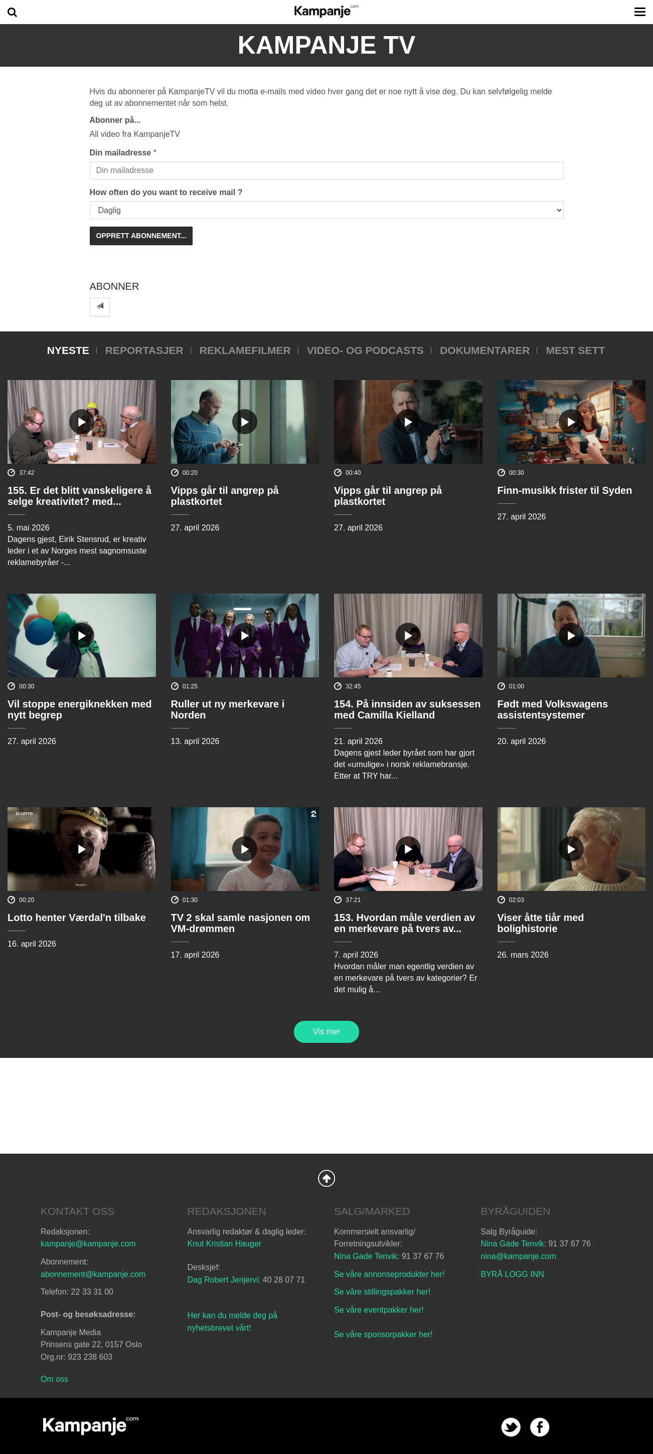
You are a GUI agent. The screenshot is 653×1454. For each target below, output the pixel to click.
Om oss (54, 1379)
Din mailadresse (120, 152)
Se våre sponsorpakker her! (383, 1334)
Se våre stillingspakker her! (383, 1292)
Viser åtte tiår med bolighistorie (541, 923)
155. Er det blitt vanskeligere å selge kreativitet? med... (79, 496)
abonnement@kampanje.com (93, 1274)
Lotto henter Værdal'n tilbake (77, 917)
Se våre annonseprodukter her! (389, 1274)
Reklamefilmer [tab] (245, 350)
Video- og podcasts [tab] (365, 350)
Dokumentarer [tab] (485, 350)
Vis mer (326, 1031)
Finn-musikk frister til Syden (565, 490)
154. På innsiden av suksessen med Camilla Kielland (407, 709)
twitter (511, 1427)
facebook (540, 1427)
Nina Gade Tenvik (365, 1256)
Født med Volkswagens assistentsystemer (553, 709)
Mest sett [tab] (575, 350)
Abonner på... (115, 120)
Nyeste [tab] (68, 350)
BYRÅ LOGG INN (512, 1274)
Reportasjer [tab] (144, 350)
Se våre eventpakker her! (379, 1310)
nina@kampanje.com (519, 1256)
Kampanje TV (327, 45)
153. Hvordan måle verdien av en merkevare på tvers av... (404, 923)
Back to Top (326, 1178)
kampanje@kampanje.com (88, 1243)
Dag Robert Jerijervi (223, 1280)
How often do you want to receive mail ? (166, 192)
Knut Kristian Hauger (225, 1243)
